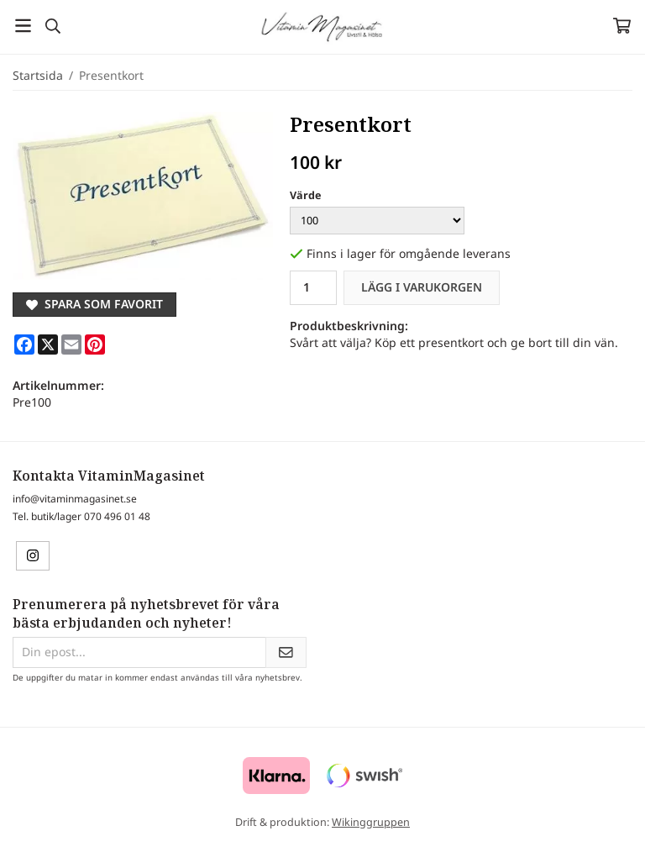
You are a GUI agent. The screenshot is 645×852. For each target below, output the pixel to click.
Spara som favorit (94, 304)
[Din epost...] (139, 652)
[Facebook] (24, 344)
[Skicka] (286, 652)
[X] (48, 344)
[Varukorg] (622, 25)
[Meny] (23, 25)
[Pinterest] (95, 344)
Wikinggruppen (371, 822)
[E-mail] (71, 344)
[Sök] (52, 26)
